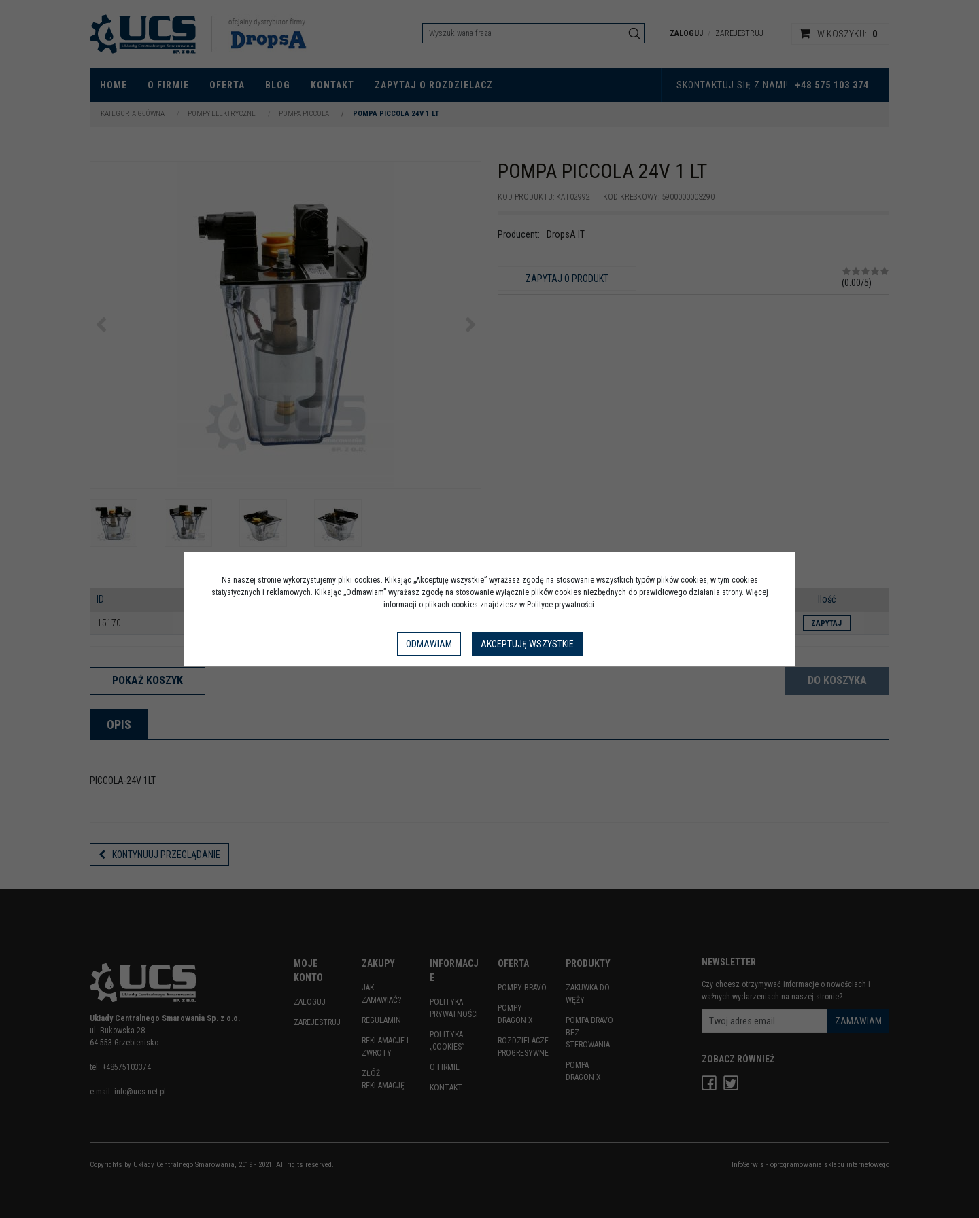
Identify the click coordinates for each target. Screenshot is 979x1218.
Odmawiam (429, 644)
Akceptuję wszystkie (527, 644)
